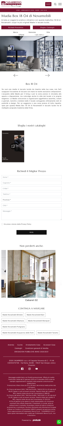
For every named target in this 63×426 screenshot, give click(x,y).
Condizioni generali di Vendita (36, 348)
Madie (37, 10)
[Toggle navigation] (60, 4)
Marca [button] (15, 32)
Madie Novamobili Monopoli (39, 321)
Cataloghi (18, 348)
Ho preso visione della (17, 224)
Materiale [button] (32, 32)
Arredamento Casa (27, 10)
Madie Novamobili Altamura (13, 321)
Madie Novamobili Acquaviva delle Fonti (18, 333)
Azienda (11, 345)
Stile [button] (48, 32)
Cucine (20, 345)
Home (18, 10)
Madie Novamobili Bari (35, 315)
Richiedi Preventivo (15, 27)
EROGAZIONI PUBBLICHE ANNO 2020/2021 (31, 352)
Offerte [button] (21, 35)
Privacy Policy (26, 224)
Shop (48, 4)
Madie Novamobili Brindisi (13, 315)
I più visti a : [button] (40, 35)
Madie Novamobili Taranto (48, 333)
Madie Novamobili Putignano (14, 327)
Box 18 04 (44, 10)
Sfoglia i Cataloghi (47, 27)
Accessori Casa (49, 345)
